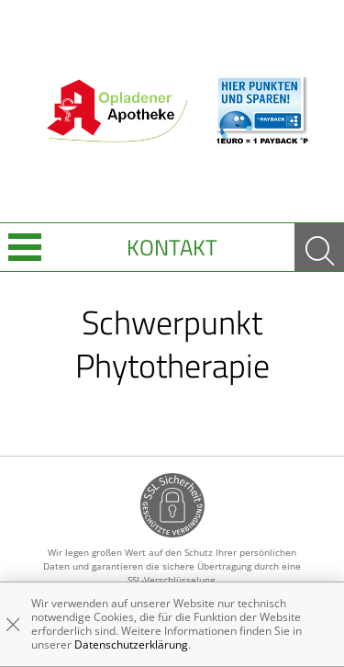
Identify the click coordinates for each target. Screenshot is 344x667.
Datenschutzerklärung (131, 644)
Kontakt (172, 247)
